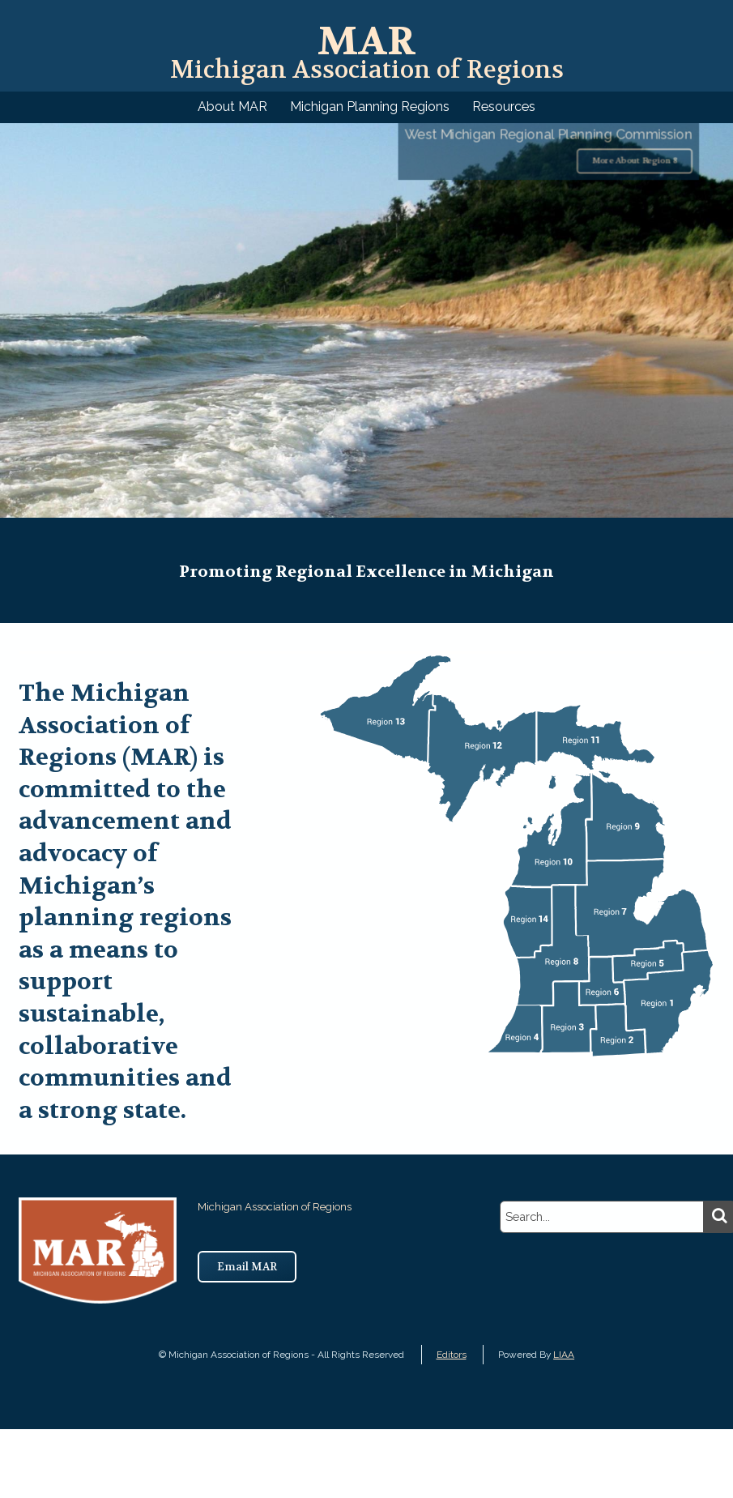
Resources (503, 106)
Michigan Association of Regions (366, 54)
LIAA (563, 1354)
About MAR (232, 106)
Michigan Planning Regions (370, 106)
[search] (602, 1217)
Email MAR (247, 1267)
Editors (452, 1354)
